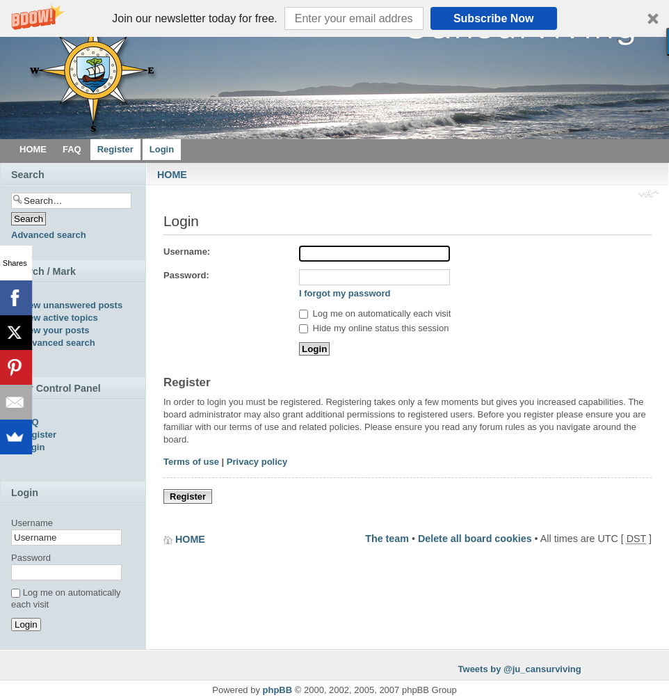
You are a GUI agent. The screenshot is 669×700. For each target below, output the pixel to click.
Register (188, 496)
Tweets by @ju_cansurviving (519, 669)
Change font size (648, 195)
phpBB (278, 690)
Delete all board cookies (475, 538)
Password (31, 557)
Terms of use (191, 461)
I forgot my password (344, 293)
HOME (172, 174)
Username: (186, 251)
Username (32, 523)
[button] (334, 18)
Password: (186, 275)
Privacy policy (257, 461)
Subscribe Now (493, 18)
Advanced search (48, 235)
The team (387, 538)
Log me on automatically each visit (375, 313)
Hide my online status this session (374, 328)
